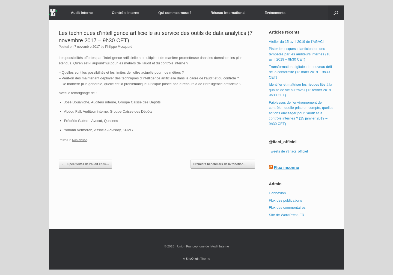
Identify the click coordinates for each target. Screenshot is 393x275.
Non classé (79, 140)
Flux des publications (285, 200)
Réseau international (227, 13)
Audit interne (82, 13)
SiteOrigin (193, 258)
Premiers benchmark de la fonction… (222, 164)
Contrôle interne (125, 13)
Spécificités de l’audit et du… (85, 164)
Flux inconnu (286, 167)
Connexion (277, 193)
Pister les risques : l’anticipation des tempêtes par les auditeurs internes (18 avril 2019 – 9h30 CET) (299, 54)
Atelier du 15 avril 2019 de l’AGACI (296, 42)
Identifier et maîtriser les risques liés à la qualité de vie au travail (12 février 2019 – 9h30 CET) (301, 89)
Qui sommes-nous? (174, 13)
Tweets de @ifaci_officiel (288, 151)
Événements (274, 13)
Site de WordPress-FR (286, 215)
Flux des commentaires (287, 207)
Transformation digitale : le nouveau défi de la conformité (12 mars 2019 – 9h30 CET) (300, 72)
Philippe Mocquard (118, 47)
